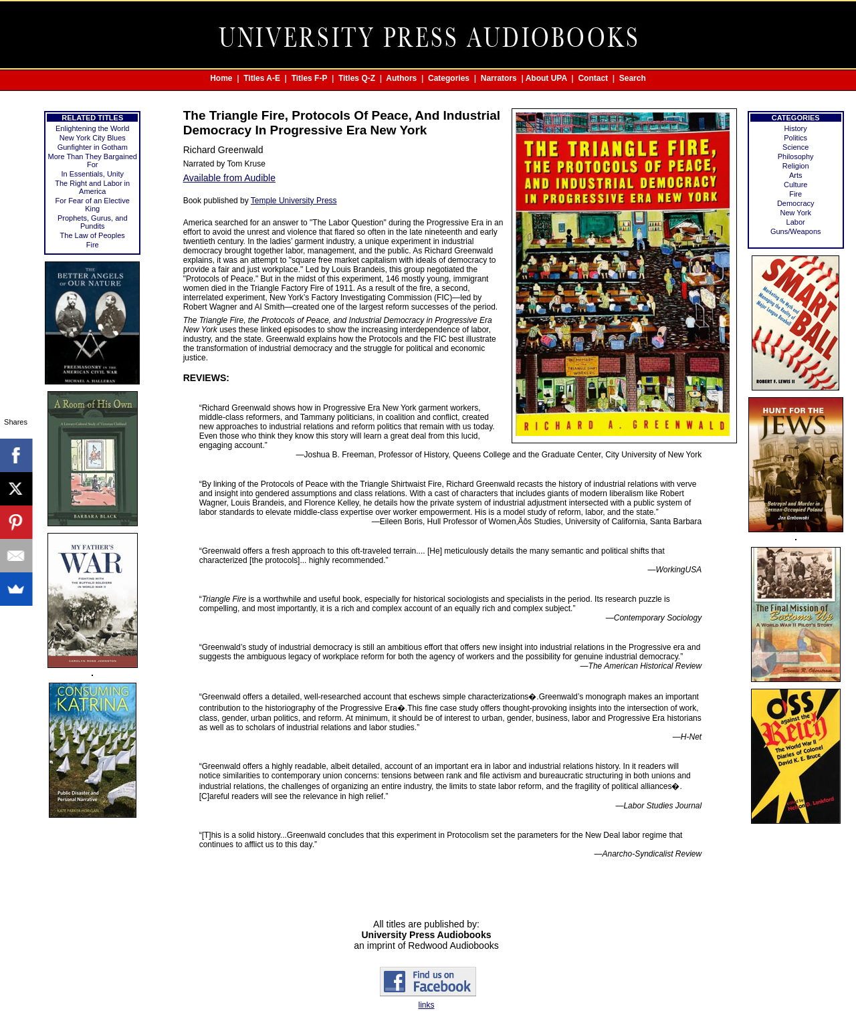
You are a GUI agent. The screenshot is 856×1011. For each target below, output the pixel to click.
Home (221, 78)
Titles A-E (261, 78)
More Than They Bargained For (92, 160)
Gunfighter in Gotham (93, 147)
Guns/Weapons (795, 231)
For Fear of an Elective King (93, 205)
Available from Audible (229, 178)
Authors (401, 78)
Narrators (499, 78)
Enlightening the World (92, 128)
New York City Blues (93, 138)
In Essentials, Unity (92, 174)
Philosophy (796, 156)
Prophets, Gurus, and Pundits (93, 222)
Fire (92, 245)
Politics (795, 138)
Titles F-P (310, 78)
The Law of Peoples (92, 235)
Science (795, 147)
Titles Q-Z (356, 78)
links (426, 1005)
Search (632, 78)
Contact (593, 78)
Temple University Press (294, 200)
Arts (795, 175)
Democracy (796, 203)
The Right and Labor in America (92, 187)
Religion (795, 166)
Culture (795, 185)
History (795, 128)
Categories (448, 78)
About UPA (546, 78)
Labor (795, 222)
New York (795, 213)
